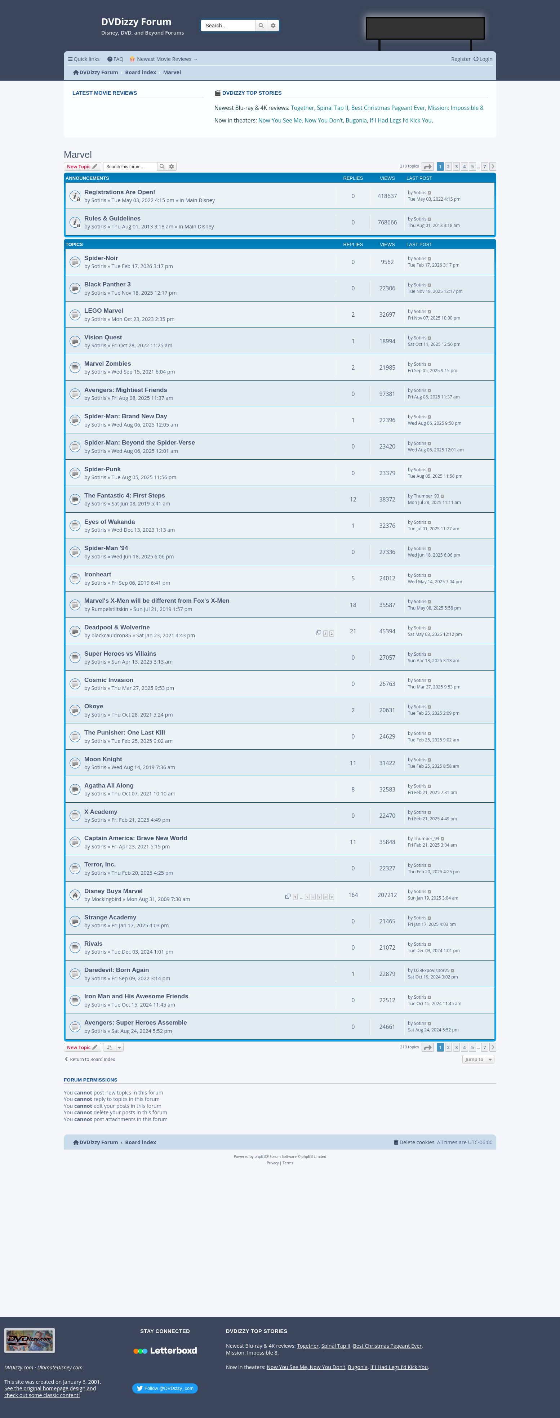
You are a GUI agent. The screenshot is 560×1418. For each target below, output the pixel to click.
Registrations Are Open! (119, 192)
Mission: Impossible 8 (456, 108)
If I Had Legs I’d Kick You (401, 120)
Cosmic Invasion (108, 679)
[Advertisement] (425, 28)
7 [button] (484, 166)
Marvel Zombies (107, 363)
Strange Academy (110, 917)
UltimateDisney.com (60, 1367)
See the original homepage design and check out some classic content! (50, 1392)
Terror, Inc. (100, 864)
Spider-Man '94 (106, 548)
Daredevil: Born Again (116, 969)
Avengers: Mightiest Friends (125, 389)
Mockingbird (106, 899)
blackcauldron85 (111, 635)
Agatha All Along (109, 785)
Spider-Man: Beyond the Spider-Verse (139, 442)
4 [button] (464, 166)
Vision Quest (103, 337)
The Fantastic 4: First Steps (124, 495)
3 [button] (456, 166)
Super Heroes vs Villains (120, 653)
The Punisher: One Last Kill (124, 732)
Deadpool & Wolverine (117, 627)
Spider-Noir (101, 258)
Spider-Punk (102, 469)
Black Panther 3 (107, 284)
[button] (428, 166)
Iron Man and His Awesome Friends (136, 996)
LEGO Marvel (103, 310)
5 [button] (472, 166)
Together (302, 108)
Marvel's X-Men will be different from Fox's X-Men (157, 600)
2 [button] (448, 166)
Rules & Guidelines (112, 218)
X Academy (100, 811)
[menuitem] (115, 58)
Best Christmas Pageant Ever (388, 108)
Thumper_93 (426, 496)
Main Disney (200, 200)
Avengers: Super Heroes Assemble (135, 1022)
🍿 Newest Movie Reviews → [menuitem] (163, 58)
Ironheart (97, 574)
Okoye (93, 706)
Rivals (93, 943)
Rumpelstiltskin (110, 609)
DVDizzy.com (18, 1367)
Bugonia (356, 120)
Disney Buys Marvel (113, 891)
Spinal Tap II (332, 108)
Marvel (78, 154)
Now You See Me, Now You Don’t (300, 120)
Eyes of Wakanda (109, 521)
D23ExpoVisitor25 (431, 970)
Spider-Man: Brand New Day (125, 416)
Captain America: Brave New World (135, 838)
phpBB (260, 1156)
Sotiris (99, 200)
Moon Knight (103, 759)
